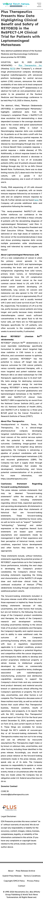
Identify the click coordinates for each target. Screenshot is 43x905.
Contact (21, 886)
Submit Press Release (12, 876)
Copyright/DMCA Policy (14, 881)
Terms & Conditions (32, 876)
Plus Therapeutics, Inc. (30, 65)
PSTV (12, 68)
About (10, 871)
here (36, 200)
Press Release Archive (25, 871)
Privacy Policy (33, 881)
